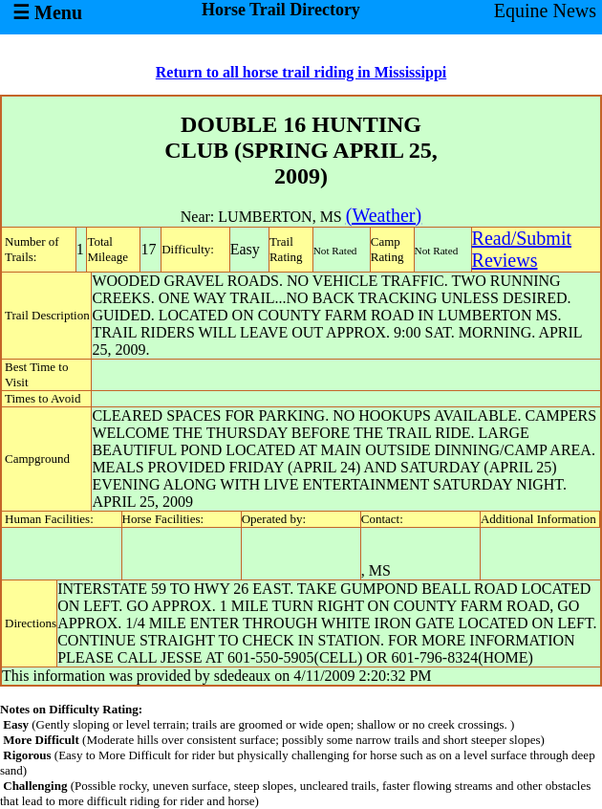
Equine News (545, 10)
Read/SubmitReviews (521, 249)
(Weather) (383, 215)
